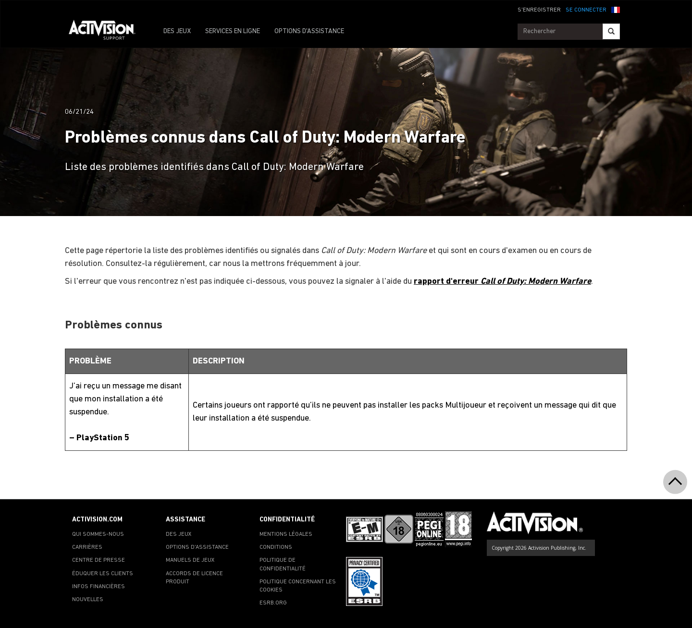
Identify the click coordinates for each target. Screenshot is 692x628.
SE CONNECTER (586, 10)
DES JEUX (177, 31)
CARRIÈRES (87, 547)
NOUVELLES (87, 600)
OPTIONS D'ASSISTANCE (309, 31)
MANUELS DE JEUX (190, 560)
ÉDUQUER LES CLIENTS (102, 574)
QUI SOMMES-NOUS (98, 534)
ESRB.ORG (273, 603)
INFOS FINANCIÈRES (98, 587)
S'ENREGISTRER (539, 10)
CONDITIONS (276, 547)
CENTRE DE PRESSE (98, 560)
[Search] (611, 31)
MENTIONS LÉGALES (286, 534)
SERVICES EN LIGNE (232, 31)
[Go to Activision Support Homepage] (107, 32)
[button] (615, 9)
